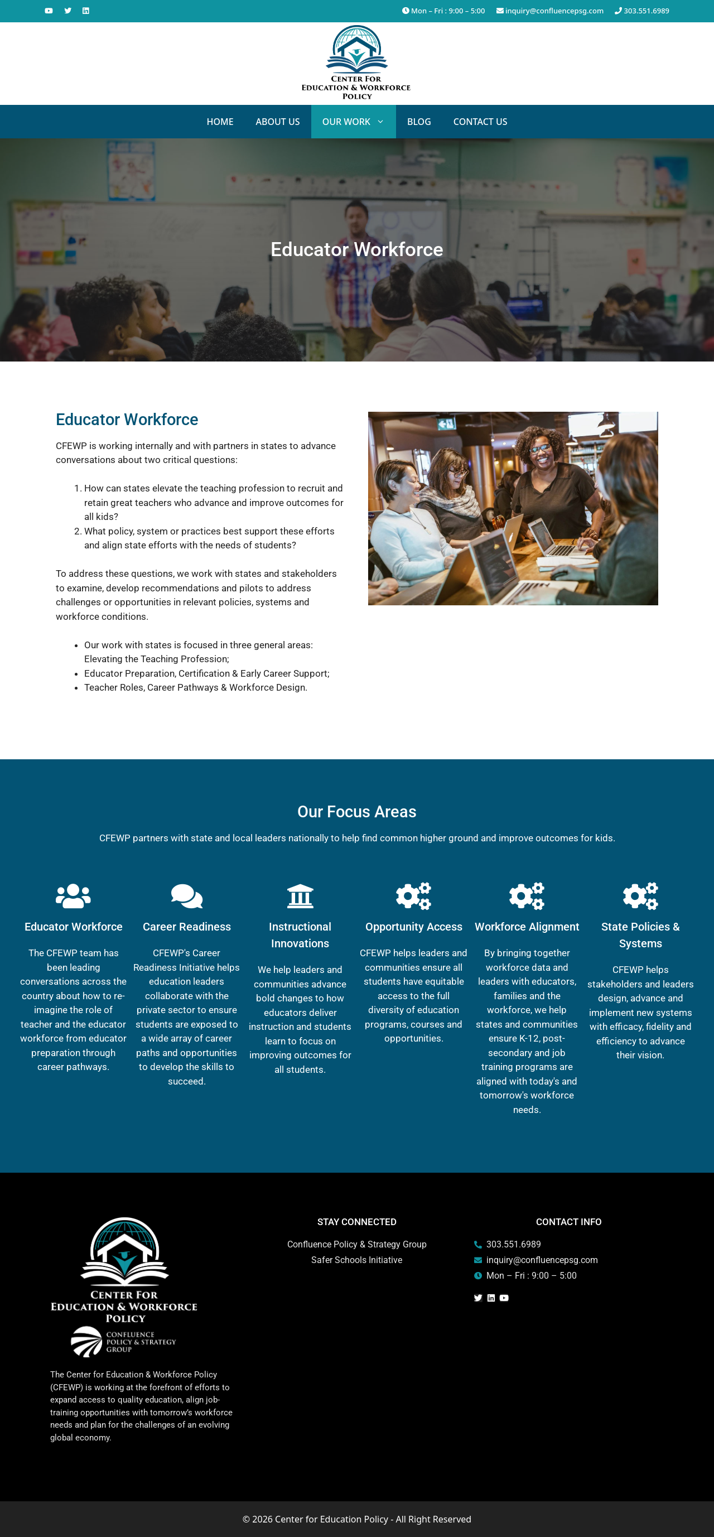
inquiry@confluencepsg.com (550, 11)
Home (219, 121)
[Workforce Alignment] (527, 896)
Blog (419, 121)
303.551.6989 (642, 11)
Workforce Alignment (527, 926)
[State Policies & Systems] (640, 896)
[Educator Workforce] (74, 896)
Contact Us (481, 121)
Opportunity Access (413, 926)
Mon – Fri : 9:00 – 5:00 (443, 11)
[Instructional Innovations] (300, 896)
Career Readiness (187, 926)
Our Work (359, 121)
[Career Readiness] (187, 896)
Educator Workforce (74, 926)
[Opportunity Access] (414, 896)
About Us (278, 121)
